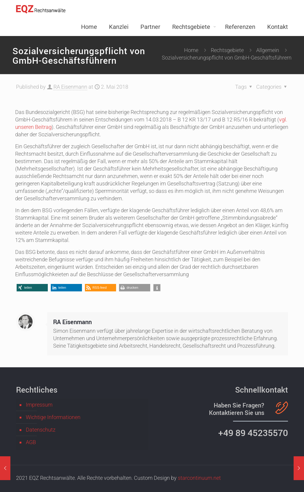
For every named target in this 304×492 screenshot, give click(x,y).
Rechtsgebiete (227, 50)
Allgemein (267, 50)
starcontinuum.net (199, 478)
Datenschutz (41, 430)
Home (191, 50)
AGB (31, 442)
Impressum (39, 405)
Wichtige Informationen (53, 417)
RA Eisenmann (70, 87)
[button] (32, 287)
